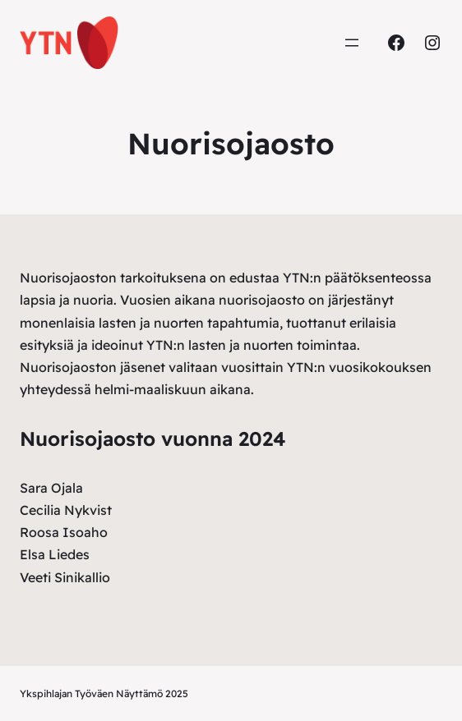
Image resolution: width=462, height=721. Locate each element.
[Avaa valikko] (352, 43)
